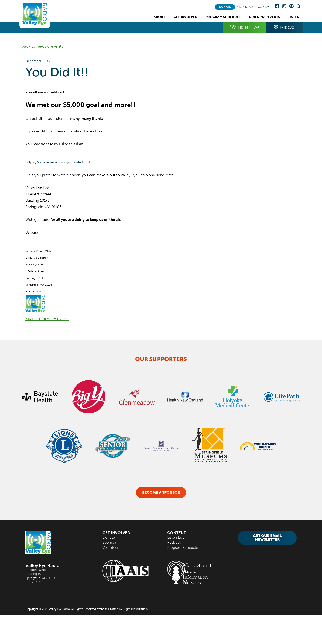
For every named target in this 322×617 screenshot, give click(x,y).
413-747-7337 (35, 584)
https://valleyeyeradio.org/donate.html (57, 162)
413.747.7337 (246, 7)
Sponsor (109, 545)
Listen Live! (241, 27)
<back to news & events (41, 46)
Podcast (284, 27)
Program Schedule (182, 550)
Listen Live (175, 540)
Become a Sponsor (161, 492)
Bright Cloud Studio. (135, 611)
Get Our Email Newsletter (267, 540)
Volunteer (110, 550)
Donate (225, 7)
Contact (265, 7)
